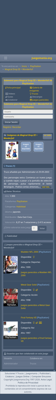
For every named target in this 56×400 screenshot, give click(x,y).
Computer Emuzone (41, 376)
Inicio (24, 66)
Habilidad (21, 206)
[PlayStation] (45, 251)
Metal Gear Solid (29, 284)
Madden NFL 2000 (29, 251)
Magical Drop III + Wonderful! (19, 69)
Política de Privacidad (28, 382)
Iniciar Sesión (11, 122)
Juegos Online (22, 376)
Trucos (35, 93)
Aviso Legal (46, 379)
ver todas (47, 135)
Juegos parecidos (40, 99)
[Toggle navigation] (5, 58)
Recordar (16, 127)
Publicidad (44, 373)
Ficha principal (13, 87)
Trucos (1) (10, 166)
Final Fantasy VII (28, 317)
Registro (7, 127)
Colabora (9, 376)
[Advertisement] (27, 27)
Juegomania (31, 373)
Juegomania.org (42, 58)
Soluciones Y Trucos (14, 373)
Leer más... (46, 187)
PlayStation (35, 66)
